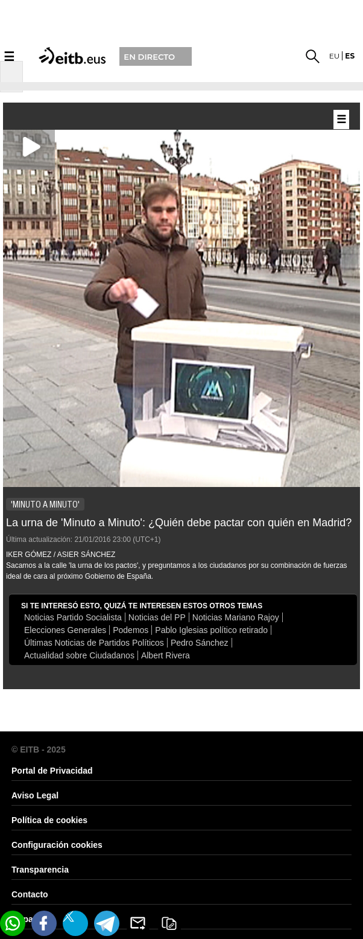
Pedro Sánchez (200, 643)
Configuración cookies (57, 845)
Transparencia (40, 869)
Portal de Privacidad (52, 770)
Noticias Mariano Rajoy (235, 617)
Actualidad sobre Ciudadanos (79, 655)
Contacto (29, 894)
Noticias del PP (157, 617)
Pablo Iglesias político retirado (211, 630)
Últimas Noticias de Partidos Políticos (94, 643)
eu (334, 55)
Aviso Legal (34, 795)
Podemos (130, 630)
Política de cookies (49, 820)
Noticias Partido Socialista (73, 617)
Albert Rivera (165, 655)
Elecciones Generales (65, 630)
